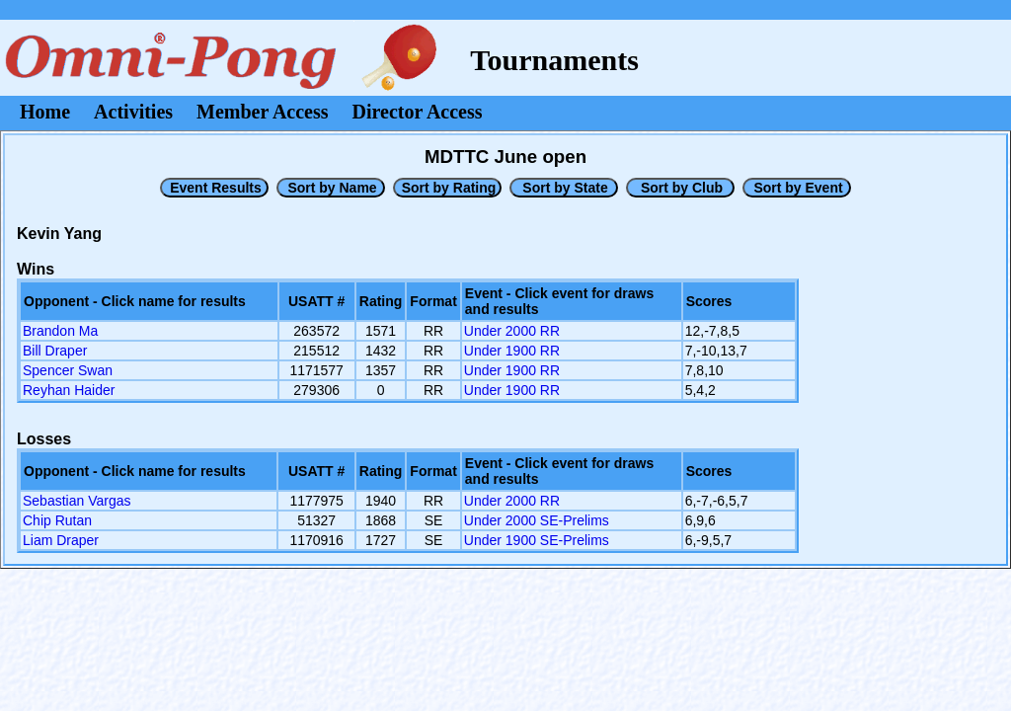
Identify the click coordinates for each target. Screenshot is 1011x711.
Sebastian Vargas (76, 501)
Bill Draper (55, 350)
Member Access (262, 111)
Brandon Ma (60, 331)
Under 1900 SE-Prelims (536, 540)
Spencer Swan (68, 370)
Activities (133, 111)
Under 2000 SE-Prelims (536, 520)
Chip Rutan (57, 520)
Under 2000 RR (512, 331)
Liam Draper (61, 540)
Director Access (417, 111)
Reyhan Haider (69, 390)
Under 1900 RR (512, 350)
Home (45, 111)
